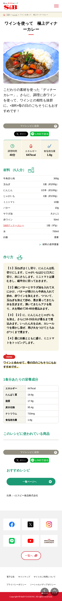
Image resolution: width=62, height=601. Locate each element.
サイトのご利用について (45, 577)
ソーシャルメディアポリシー (43, 584)
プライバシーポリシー (16, 584)
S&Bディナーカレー (13, 225)
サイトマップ (24, 577)
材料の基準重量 (50, 244)
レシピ (14, 15)
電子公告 (11, 577)
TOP (8, 15)
